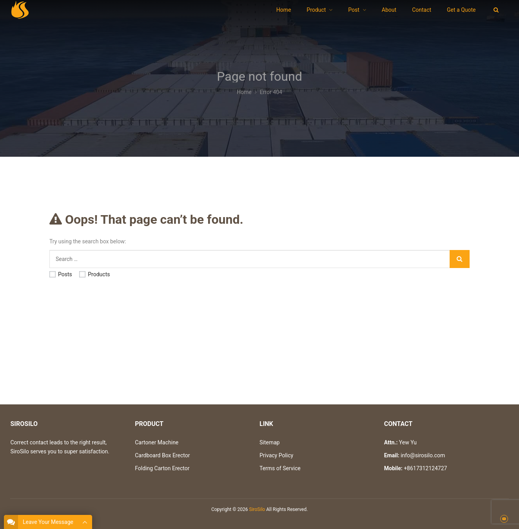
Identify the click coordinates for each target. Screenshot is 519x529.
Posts (60, 274)
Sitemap (269, 442)
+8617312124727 (425, 468)
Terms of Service (280, 468)
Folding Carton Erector (162, 468)
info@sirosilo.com (423, 455)
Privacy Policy (276, 455)
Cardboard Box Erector (162, 455)
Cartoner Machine (156, 442)
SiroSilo (257, 509)
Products (94, 274)
